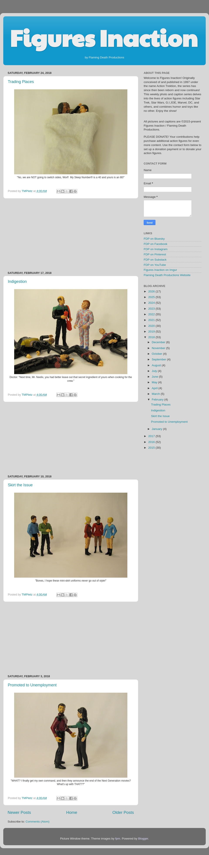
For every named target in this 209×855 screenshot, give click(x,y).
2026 (152, 291)
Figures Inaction (104, 37)
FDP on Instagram (155, 249)
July (155, 371)
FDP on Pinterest (155, 254)
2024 (152, 302)
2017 (152, 436)
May (155, 382)
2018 (152, 337)
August (157, 365)
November (159, 348)
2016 (152, 442)
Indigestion (17, 281)
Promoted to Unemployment (32, 685)
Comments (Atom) (38, 821)
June (155, 376)
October (157, 353)
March (156, 393)
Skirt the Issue (20, 485)
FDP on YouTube (155, 264)
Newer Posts (19, 812)
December (159, 342)
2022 (152, 314)
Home (71, 812)
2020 (152, 325)
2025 (152, 297)
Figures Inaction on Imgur (160, 269)
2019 (152, 331)
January (157, 429)
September (159, 359)
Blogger (143, 838)
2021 (152, 320)
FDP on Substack (155, 259)
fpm (117, 838)
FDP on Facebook (155, 244)
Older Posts (123, 812)
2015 (152, 447)
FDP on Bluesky (154, 238)
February (158, 399)
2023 (152, 308)
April (155, 388)
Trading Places (21, 82)
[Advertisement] (71, 234)
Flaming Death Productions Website (167, 275)
